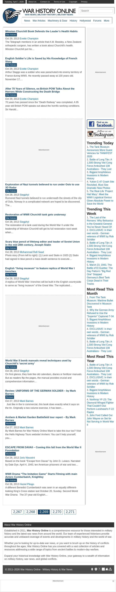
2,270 (57, 512)
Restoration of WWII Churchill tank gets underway (35, 214)
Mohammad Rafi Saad (32, 252)
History (73, 20)
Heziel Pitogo (27, 484)
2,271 (70, 512)
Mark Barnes (27, 401)
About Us (32, 2)
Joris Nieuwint (27, 457)
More (106, 20)
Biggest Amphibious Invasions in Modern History (99, 175)
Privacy (84, 2)
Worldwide (10, 423)
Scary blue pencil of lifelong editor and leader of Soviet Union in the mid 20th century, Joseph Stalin (42, 243)
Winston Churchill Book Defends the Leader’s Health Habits (41, 31)
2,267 (17, 512)
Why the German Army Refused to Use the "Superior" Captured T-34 (100, 313)
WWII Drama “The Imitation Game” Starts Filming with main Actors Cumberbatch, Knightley (41, 475)
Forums (97, 20)
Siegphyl (24, 194)
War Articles (39, 20)
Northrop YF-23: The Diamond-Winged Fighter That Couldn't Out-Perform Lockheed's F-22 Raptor (100, 405)
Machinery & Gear (57, 20)
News (27, 20)
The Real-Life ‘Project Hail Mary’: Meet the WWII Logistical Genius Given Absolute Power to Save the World (100, 197)
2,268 (30, 512)
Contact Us (45, 2)
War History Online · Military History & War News (46, 569)
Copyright (73, 2)
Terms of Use (59, 2)
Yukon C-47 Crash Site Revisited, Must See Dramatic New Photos (100, 184)
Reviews (9, 397)
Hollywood (85, 20)
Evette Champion (29, 38)
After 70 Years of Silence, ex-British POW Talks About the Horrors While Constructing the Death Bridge (39, 90)
